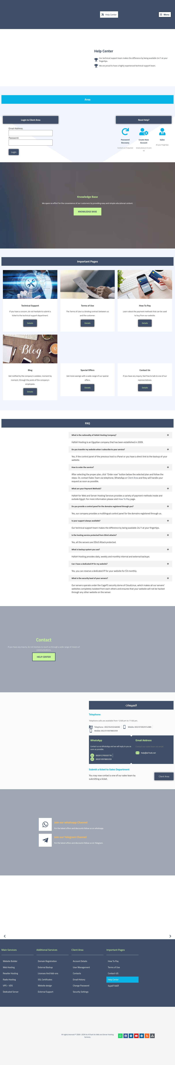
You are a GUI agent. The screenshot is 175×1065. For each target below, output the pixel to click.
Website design (45, 986)
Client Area (133, 478)
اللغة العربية (113, 986)
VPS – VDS (8, 986)
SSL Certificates (45, 979)
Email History (79, 979)
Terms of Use (114, 967)
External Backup (45, 967)
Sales (162, 140)
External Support (45, 992)
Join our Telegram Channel (70, 837)
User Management (81, 967)
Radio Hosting (9, 979)
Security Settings (81, 992)
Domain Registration (47, 961)
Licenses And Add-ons (48, 973)
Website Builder (10, 961)
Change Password (81, 986)
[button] (4, 936)
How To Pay (124, 499)
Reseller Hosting (10, 973)
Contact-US (113, 973)
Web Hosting (9, 967)
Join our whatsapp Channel (70, 822)
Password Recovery (125, 141)
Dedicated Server (10, 992)
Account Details (80, 961)
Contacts (77, 973)
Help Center (103, 50)
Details (30, 323)
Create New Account (144, 141)
